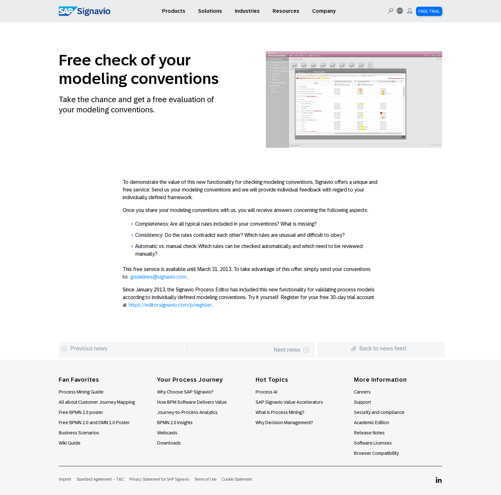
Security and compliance (379, 412)
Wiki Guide (70, 443)
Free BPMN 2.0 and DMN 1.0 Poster (94, 422)
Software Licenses (373, 443)
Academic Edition (371, 422)
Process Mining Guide (81, 391)
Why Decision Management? (284, 422)
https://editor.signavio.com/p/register (170, 305)
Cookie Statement (236, 479)
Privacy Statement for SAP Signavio (159, 479)
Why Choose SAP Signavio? (185, 391)
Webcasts (167, 432)
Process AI (266, 391)
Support (362, 402)
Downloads (169, 443)
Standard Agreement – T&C (100, 479)
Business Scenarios (79, 432)
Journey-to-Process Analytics (188, 412)
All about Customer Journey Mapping (97, 402)
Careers (362, 391)
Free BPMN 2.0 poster (81, 412)
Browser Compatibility (376, 453)
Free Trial (429, 11)
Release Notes (369, 432)
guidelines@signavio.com (158, 277)
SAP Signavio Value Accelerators (289, 402)
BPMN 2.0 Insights (175, 422)
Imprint (65, 479)
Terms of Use (205, 479)
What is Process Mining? (280, 412)
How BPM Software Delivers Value (192, 402)
